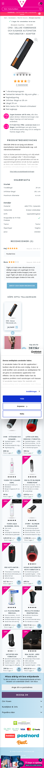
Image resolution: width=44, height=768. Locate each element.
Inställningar (31, 391)
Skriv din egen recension (22, 286)
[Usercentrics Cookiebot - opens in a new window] (31, 352)
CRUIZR (29, 25)
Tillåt (22, 399)
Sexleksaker (12, 18)
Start (5, 18)
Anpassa (22, 406)
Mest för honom (22, 18)
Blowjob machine (34, 18)
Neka (22, 414)
